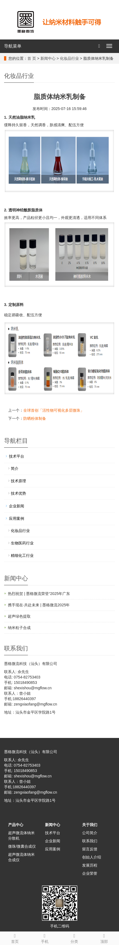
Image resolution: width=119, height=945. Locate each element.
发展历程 (89, 865)
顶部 (104, 938)
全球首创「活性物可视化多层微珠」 (53, 410)
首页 (15, 938)
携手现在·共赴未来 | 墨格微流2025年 (39, 605)
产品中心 (15, 825)
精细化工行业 (22, 555)
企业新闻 (16, 506)
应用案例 (16, 518)
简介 (14, 468)
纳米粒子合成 (19, 627)
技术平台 (16, 456)
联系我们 (89, 841)
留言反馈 (89, 849)
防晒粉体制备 (34, 418)
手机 (45, 938)
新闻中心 (48, 58)
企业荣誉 (89, 873)
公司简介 (89, 833)
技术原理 (18, 481)
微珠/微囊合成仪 (22, 846)
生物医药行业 (22, 543)
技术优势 (18, 493)
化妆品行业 (69, 58)
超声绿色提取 (19, 616)
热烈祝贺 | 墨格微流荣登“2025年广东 (39, 593)
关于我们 (89, 825)
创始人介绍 (91, 857)
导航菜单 (12, 46)
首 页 (31, 58)
